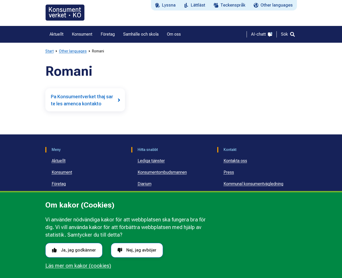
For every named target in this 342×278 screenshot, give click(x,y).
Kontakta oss (235, 160)
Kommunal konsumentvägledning (253, 183)
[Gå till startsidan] (65, 12)
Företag (59, 183)
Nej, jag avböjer (136, 250)
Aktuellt (59, 160)
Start (49, 51)
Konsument (62, 172)
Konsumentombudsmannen (162, 172)
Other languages (73, 51)
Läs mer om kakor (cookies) (78, 266)
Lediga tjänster (151, 160)
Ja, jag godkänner (74, 250)
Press (229, 172)
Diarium (144, 183)
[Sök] (288, 34)
